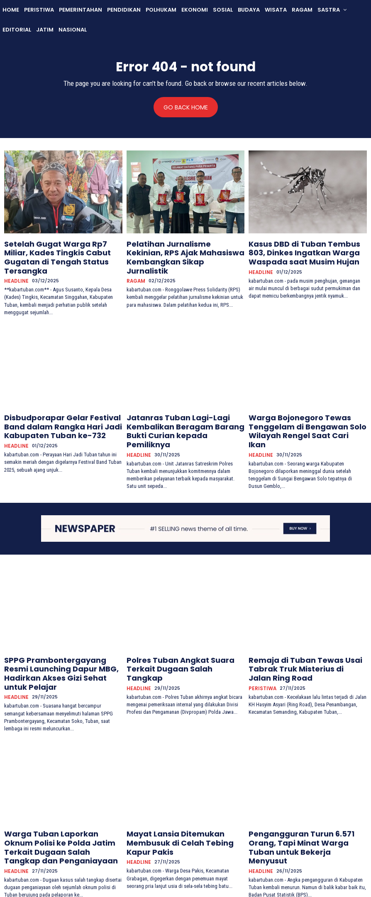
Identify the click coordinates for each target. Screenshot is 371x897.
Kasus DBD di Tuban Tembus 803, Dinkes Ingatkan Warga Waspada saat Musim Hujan (302, 250)
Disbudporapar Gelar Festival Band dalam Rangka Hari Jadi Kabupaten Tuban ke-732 (60, 409)
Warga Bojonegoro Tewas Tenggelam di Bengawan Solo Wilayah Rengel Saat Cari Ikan (296, 409)
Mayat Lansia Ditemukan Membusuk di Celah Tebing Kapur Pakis (184, 790)
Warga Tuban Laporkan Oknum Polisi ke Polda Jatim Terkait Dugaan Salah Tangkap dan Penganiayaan (63, 794)
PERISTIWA (261, 644)
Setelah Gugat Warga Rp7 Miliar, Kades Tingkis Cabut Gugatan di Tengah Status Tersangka (55, 250)
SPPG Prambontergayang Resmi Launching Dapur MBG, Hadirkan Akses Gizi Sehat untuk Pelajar (55, 636)
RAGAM (135, 266)
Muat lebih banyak (185, 855)
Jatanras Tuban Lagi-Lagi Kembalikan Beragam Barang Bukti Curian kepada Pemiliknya (183, 409)
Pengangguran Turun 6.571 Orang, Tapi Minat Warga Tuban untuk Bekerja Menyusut (303, 794)
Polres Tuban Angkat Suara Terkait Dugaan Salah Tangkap (182, 632)
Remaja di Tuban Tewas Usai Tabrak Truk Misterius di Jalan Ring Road (306, 632)
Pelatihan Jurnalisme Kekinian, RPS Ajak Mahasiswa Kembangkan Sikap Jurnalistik (183, 250)
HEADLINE (15, 266)
